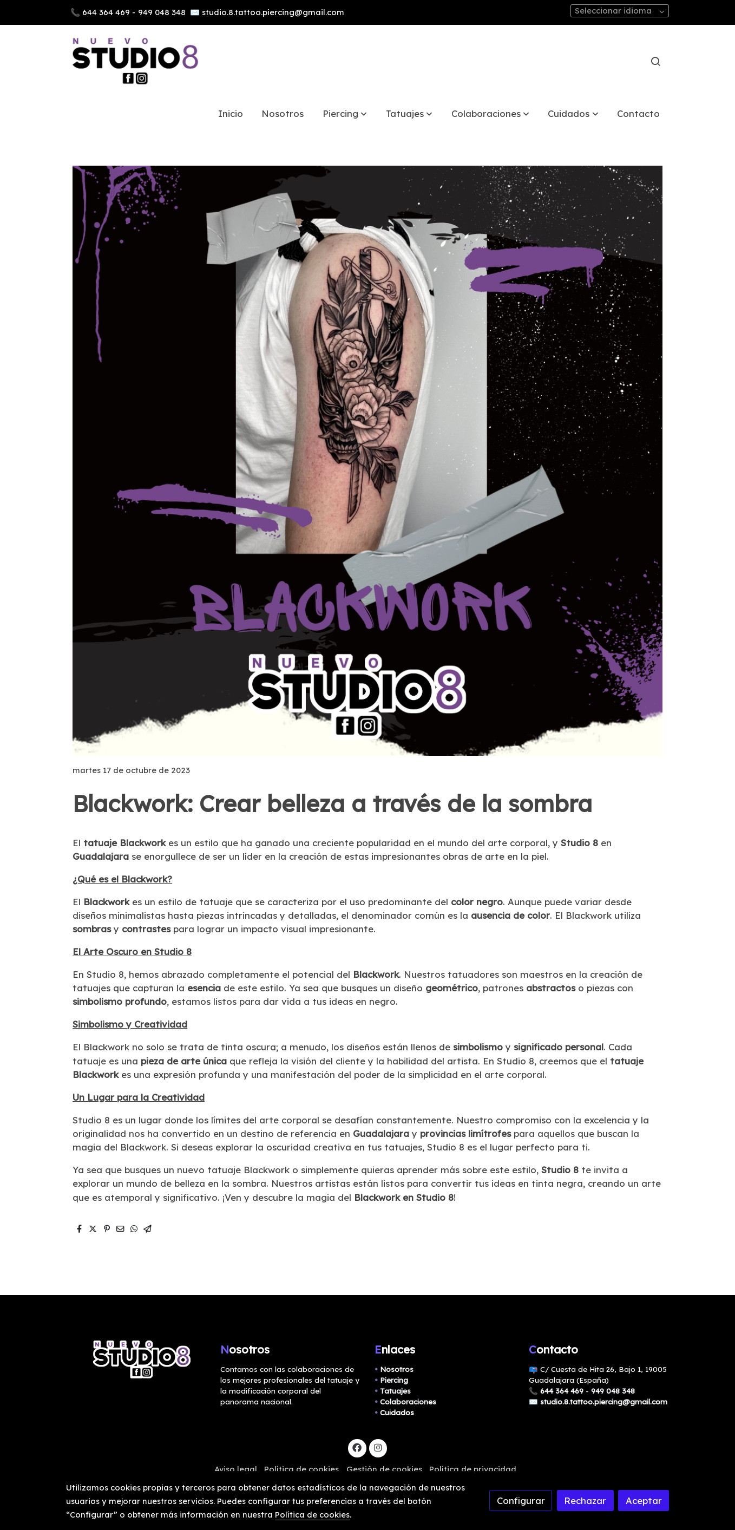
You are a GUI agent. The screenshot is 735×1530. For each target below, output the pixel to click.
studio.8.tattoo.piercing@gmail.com (273, 12)
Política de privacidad (472, 1469)
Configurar (521, 1500)
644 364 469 (106, 12)
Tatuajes (395, 1391)
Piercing (394, 1380)
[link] (135, 61)
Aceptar (644, 1500)
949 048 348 (162, 12)
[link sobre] (136, 1360)
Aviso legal (235, 1469)
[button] (344, 113)
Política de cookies (301, 1469)
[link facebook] (357, 1446)
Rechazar (585, 1500)
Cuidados (397, 1412)
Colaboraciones (408, 1401)
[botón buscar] (655, 61)
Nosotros (397, 1369)
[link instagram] (377, 1446)
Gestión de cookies (384, 1469)
